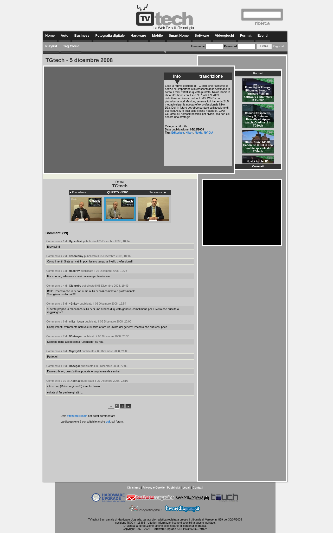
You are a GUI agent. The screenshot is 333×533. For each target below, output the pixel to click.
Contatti (198, 487)
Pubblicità (173, 487)
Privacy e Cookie (154, 487)
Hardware (138, 35)
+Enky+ (74, 303)
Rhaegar (74, 365)
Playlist (51, 46)
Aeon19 (76, 380)
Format (246, 35)
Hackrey (74, 270)
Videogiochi (224, 35)
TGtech (120, 185)
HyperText (75, 241)
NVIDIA (208, 132)
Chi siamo (133, 487)
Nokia (198, 132)
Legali (186, 487)
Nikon (189, 132)
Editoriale (177, 132)
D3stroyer (75, 336)
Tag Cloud (71, 46)
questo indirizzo (205, 522)
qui (108, 421)
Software (202, 35)
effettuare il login (77, 415)
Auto (64, 35)
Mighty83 (75, 351)
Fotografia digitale (110, 35)
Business (81, 35)
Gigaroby (75, 285)
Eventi (263, 35)
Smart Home (179, 35)
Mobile (157, 35)
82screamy (76, 256)
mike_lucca (76, 321)
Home (50, 35)
